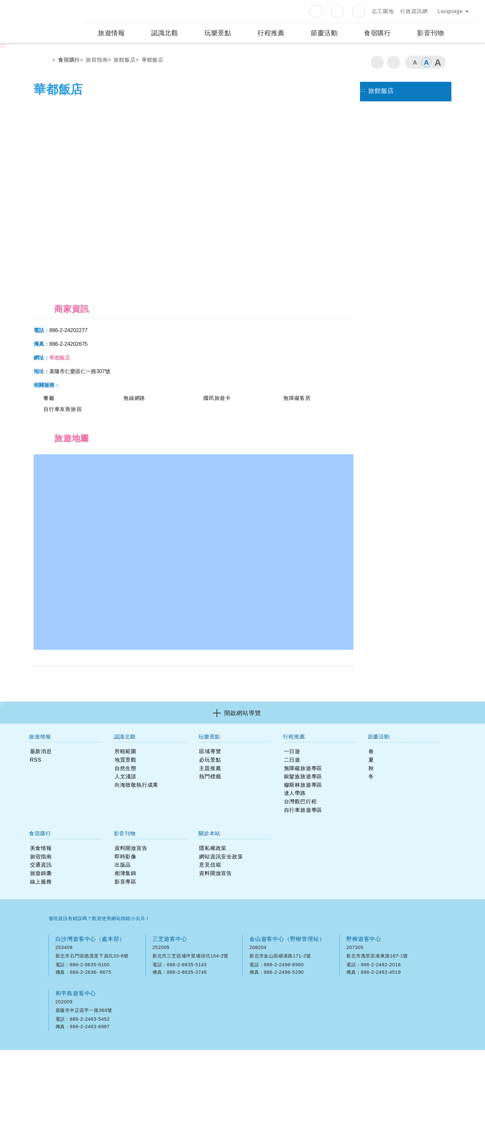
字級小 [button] (415, 89)
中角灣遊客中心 (269, 990)
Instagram (337, 38)
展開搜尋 (466, 59)
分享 (393, 88)
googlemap (133, 953)
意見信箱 (293, 1050)
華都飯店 (153, 86)
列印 (377, 88)
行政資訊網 (414, 38)
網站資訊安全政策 (259, 1050)
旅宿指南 (97, 86)
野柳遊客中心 (363, 936)
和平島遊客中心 (75, 990)
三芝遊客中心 (169, 936)
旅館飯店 (124, 86)
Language (450, 38)
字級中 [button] (426, 89)
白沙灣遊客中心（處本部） (90, 936)
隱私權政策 (223, 1050)
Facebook (316, 38)
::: (79, 31)
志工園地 (383, 38)
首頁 (44, 88)
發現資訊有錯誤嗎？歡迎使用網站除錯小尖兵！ (99, 915)
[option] (193, 219)
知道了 (419, 13)
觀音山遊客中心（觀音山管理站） (196, 990)
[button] (242, 885)
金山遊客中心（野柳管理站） (287, 936)
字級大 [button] (438, 89)
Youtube (358, 38)
